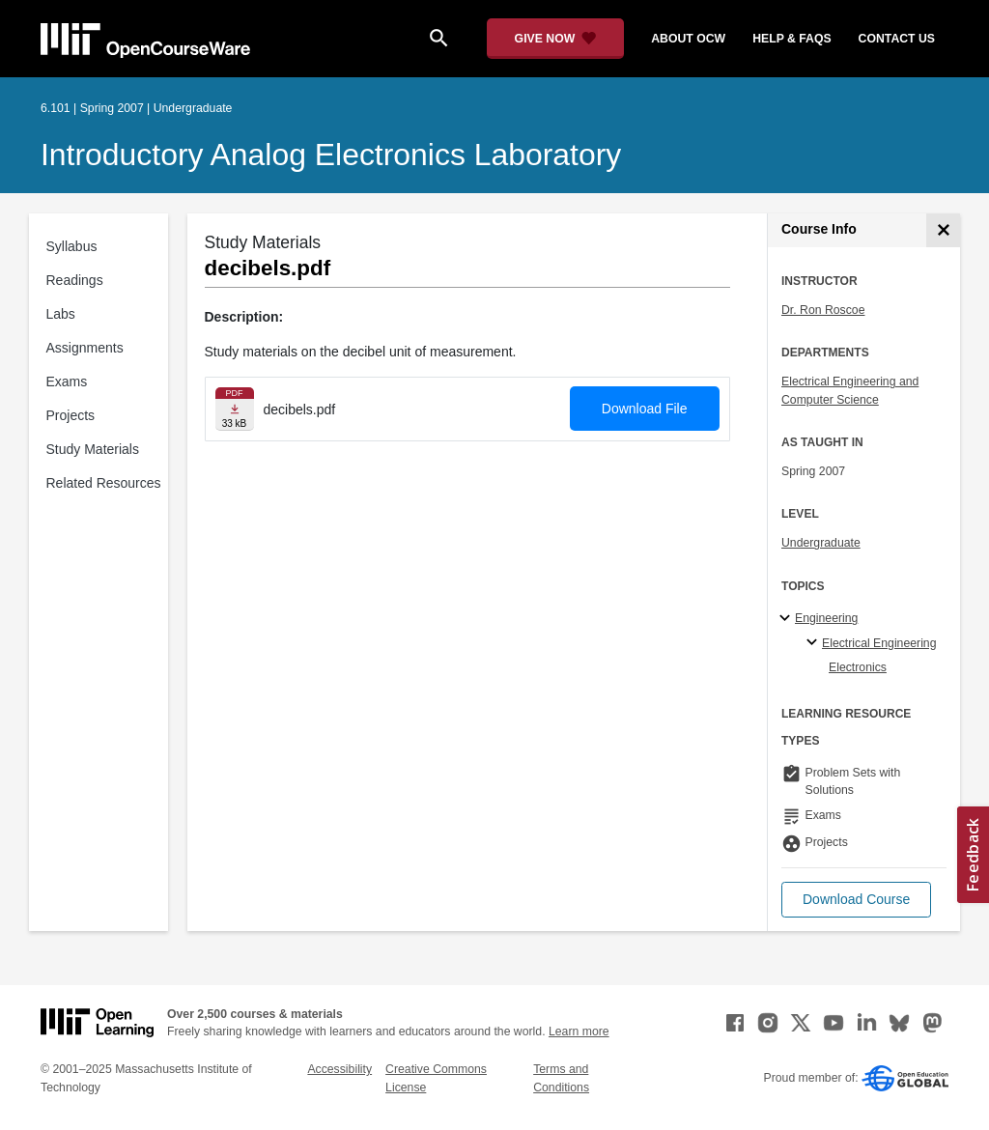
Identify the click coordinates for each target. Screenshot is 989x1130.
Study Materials (92, 449)
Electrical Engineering (879, 643)
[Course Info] (943, 230)
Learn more (579, 1031)
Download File (645, 408)
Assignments (85, 347)
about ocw (688, 38)
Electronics (858, 667)
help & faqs (791, 38)
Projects (71, 415)
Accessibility (339, 1069)
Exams (67, 381)
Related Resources (103, 483)
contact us (897, 38)
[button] (856, 900)
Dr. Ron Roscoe (822, 310)
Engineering (826, 618)
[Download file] (234, 409)
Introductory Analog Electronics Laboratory (331, 154)
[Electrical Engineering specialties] (815, 643)
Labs (60, 314)
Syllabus (72, 246)
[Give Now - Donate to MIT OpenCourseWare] (556, 38)
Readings (74, 280)
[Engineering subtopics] (788, 619)
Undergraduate (821, 543)
